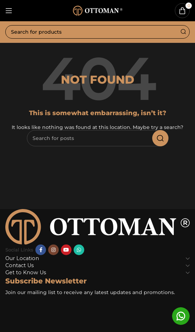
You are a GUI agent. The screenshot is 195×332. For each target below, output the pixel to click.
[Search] (97, 32)
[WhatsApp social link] (79, 249)
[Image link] (97, 226)
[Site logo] (97, 10)
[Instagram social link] (53, 249)
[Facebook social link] (40, 249)
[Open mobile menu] (9, 11)
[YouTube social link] (66, 249)
